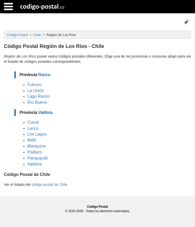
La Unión (35, 90)
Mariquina (36, 146)
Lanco (33, 128)
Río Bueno (37, 102)
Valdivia (45, 112)
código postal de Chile (50, 184)
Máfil (31, 140)
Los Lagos (37, 134)
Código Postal (97, 206)
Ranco (44, 74)
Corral (33, 122)
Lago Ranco (38, 96)
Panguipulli (37, 158)
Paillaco (34, 152)
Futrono (34, 84)
